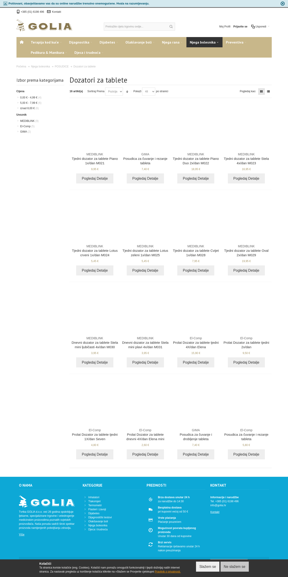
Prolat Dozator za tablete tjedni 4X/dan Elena (196, 342)
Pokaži (137, 91)
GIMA (25, 131)
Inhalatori (93, 497)
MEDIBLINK (29, 121)
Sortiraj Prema (95, 91)
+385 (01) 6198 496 (33, 11)
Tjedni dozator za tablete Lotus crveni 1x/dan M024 (94, 250)
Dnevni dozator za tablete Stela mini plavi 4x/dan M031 (145, 342)
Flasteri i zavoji (97, 509)
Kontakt (56, 11)
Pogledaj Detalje (95, 178)
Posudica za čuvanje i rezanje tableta (145, 158)
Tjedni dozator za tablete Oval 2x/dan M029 (246, 250)
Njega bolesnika (97, 525)
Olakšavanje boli (98, 521)
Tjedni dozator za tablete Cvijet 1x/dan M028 (196, 250)
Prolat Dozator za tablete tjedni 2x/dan (246, 342)
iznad (29, 108)
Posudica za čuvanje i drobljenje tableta (196, 434)
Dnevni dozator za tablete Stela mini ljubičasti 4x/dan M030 (94, 342)
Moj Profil (224, 26)
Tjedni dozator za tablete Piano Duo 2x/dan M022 (196, 158)
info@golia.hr (218, 505)
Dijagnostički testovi (100, 517)
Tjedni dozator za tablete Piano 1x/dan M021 (94, 158)
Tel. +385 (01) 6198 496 (224, 501)
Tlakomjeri (94, 501)
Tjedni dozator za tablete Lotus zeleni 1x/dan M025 (145, 250)
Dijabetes (93, 513)
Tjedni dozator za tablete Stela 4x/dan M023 (246, 158)
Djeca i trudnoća (98, 529)
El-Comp (27, 126)
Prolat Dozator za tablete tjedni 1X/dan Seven (94, 434)
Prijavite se (240, 26)
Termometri (95, 505)
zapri (283, 4)
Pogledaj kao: (248, 91)
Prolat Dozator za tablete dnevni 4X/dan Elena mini (145, 434)
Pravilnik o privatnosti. (168, 571)
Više (22, 534)
